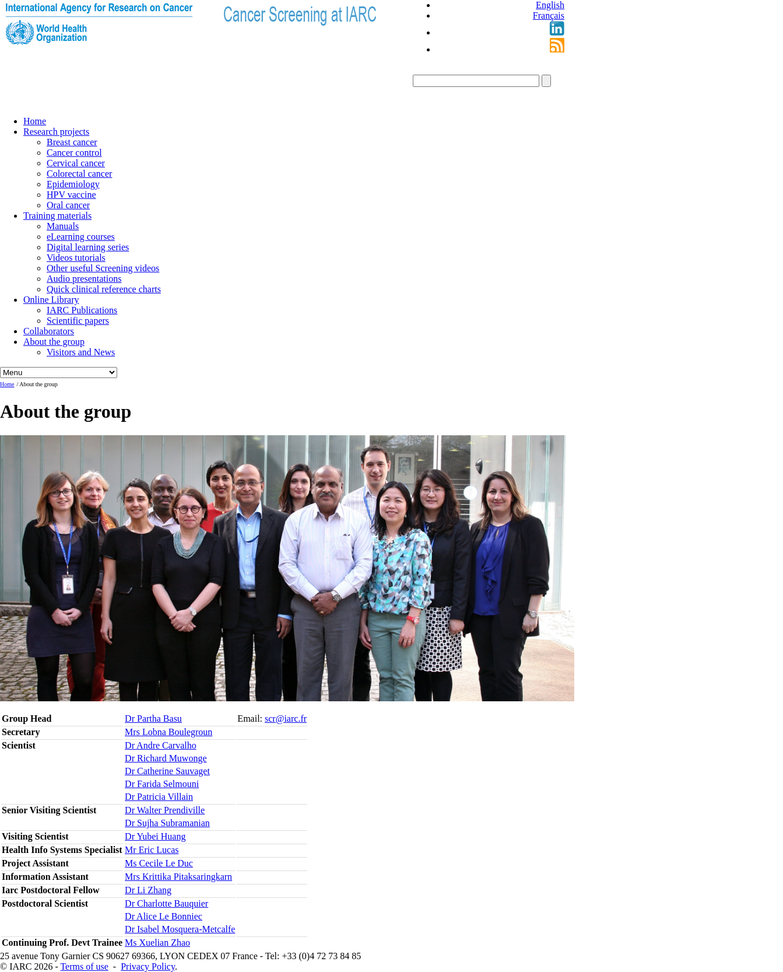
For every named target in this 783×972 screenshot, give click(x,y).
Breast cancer (72, 142)
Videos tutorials (76, 258)
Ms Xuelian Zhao (157, 942)
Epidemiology (73, 184)
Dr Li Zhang (148, 890)
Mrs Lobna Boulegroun (168, 732)
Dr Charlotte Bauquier (166, 903)
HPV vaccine (71, 195)
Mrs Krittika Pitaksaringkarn (178, 877)
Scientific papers (78, 321)
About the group (54, 342)
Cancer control (74, 153)
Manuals (63, 226)
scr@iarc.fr (286, 718)
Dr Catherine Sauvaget (167, 771)
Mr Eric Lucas (151, 850)
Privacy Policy (148, 966)
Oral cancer (68, 205)
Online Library (51, 300)
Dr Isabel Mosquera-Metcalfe (180, 929)
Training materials (57, 216)
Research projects (56, 132)
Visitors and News (81, 352)
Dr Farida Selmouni (162, 784)
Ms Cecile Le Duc (159, 863)
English (550, 5)
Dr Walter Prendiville (165, 810)
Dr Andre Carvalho (160, 745)
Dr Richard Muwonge (165, 758)
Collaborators (48, 331)
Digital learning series (88, 247)
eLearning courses (81, 237)
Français (548, 15)
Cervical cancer (76, 163)
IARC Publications (82, 310)
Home (34, 121)
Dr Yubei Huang (155, 836)
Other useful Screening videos (103, 268)
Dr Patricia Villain (159, 797)
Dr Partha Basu (153, 718)
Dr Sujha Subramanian (167, 823)
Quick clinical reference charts (104, 289)
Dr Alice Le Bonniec (163, 916)
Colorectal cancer (79, 174)
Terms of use (84, 966)
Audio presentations (84, 279)
